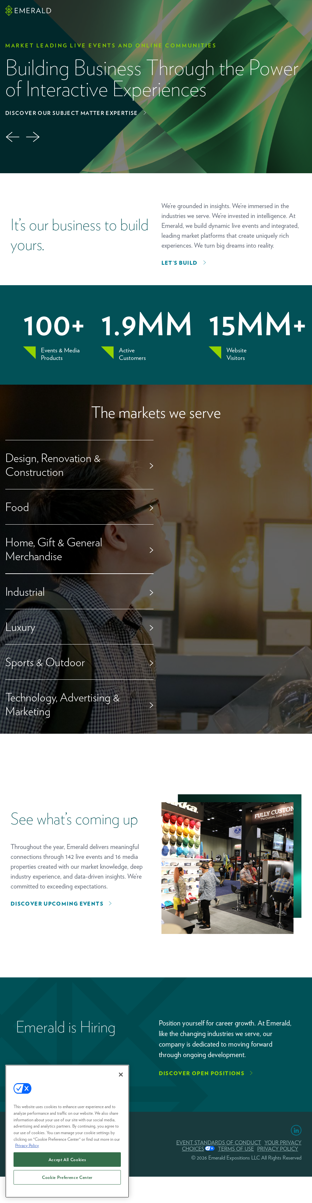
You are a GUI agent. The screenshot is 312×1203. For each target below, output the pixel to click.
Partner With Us (90, 113)
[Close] (121, 1078)
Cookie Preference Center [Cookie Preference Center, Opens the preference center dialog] (67, 1180)
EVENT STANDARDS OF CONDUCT (218, 1142)
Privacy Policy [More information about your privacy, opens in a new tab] (27, 1148)
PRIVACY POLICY (277, 1149)
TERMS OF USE (236, 1149)
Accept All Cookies (67, 1162)
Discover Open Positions (202, 1073)
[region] (67, 1134)
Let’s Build (179, 263)
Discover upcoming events (57, 904)
